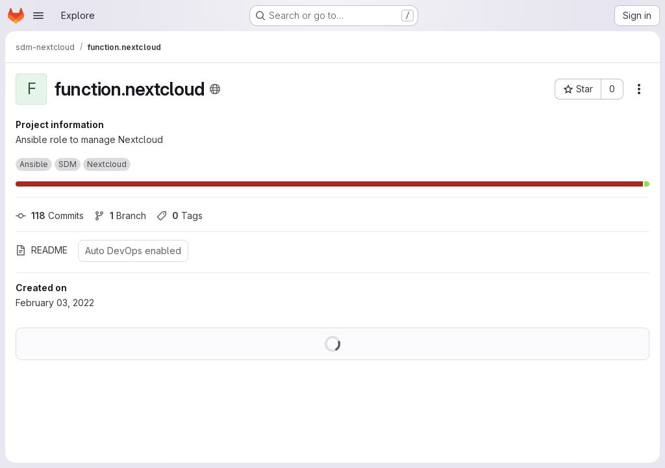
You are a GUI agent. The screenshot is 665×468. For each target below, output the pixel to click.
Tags (180, 215)
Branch (120, 215)
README (42, 249)
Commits (50, 215)
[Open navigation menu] (38, 15)
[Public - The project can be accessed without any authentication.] (215, 89)
